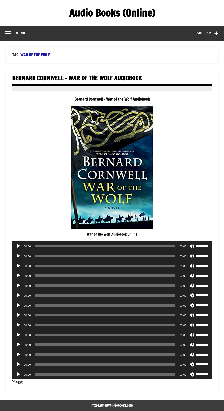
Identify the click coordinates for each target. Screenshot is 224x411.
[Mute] (191, 246)
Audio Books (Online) (112, 13)
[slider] (105, 246)
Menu (20, 33)
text (19, 382)
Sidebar (204, 33)
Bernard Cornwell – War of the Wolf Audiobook (77, 78)
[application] (112, 246)
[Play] (18, 246)
